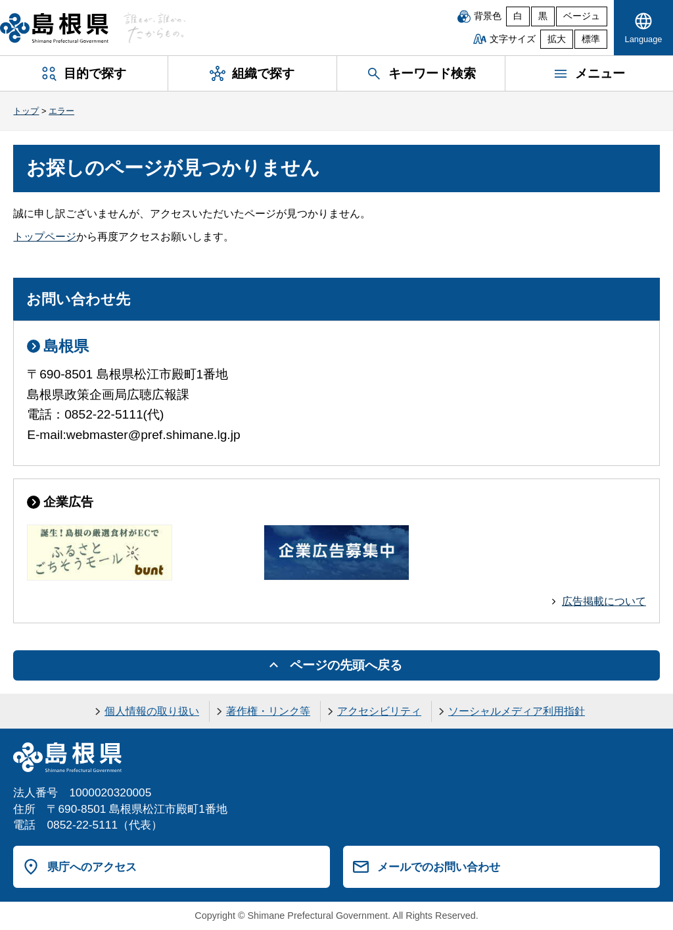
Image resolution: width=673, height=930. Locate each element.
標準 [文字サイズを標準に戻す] (591, 39)
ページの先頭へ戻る (346, 665)
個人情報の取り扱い (151, 711)
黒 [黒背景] (542, 16)
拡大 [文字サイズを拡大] (556, 39)
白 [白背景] (517, 16)
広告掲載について (604, 601)
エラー (61, 111)
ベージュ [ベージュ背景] (581, 16)
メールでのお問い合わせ (438, 866)
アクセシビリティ (379, 711)
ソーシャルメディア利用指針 (516, 711)
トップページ (44, 236)
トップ (26, 111)
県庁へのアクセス (92, 866)
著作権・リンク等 (268, 711)
